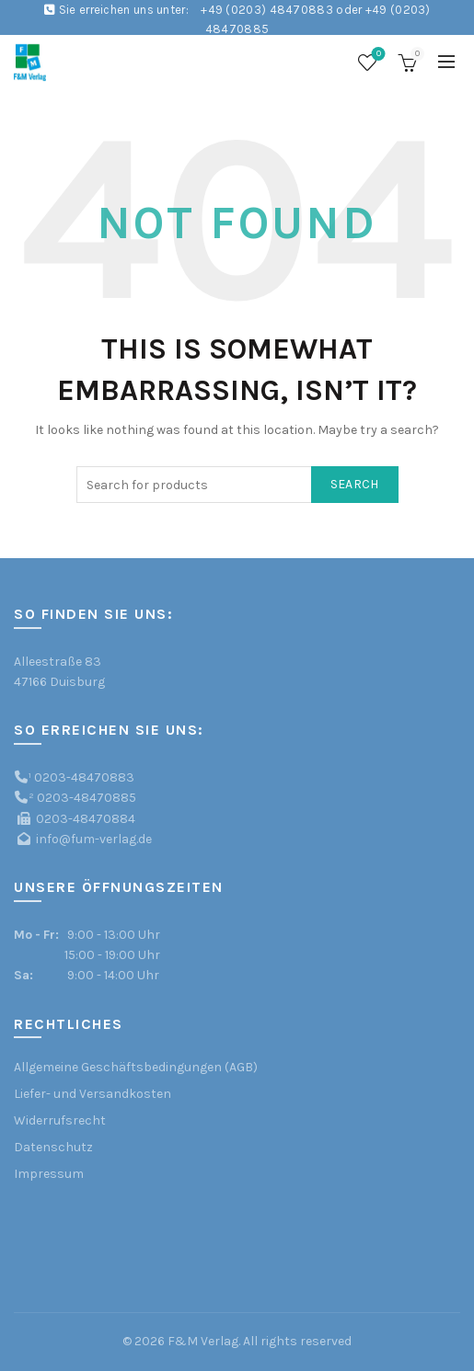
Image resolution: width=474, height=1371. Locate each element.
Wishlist (377, 55)
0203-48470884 (85, 819)
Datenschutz (53, 1147)
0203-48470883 (84, 777)
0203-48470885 (86, 797)
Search (354, 484)
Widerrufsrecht (60, 1120)
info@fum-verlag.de (94, 839)
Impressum (49, 1174)
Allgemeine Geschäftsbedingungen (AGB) (136, 1067)
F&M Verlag (203, 1341)
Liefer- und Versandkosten (92, 1094)
